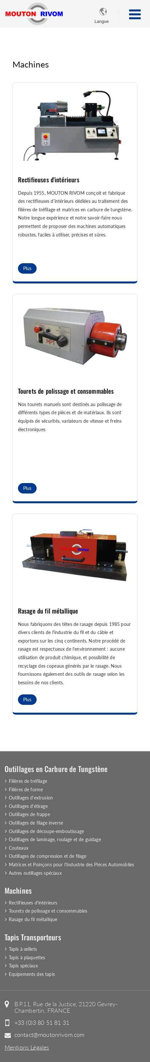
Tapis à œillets (23, 949)
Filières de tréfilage (28, 781)
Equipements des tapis (32, 974)
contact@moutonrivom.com (49, 1034)
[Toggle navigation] (135, 14)
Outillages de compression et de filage (48, 856)
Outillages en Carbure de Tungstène (56, 768)
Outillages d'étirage (28, 806)
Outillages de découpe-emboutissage (46, 831)
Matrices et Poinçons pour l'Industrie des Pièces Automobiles (71, 864)
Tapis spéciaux (23, 965)
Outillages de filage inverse (36, 823)
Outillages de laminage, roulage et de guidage (55, 839)
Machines (18, 890)
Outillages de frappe (29, 814)
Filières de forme (26, 789)
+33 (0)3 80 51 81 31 (41, 1022)
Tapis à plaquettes (27, 957)
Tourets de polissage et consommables (66, 391)
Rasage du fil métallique (48, 610)
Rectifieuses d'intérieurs (48, 179)
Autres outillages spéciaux (35, 873)
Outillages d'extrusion (31, 797)
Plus (27, 268)
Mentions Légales (27, 1047)
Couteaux (18, 848)
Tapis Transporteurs (33, 937)
